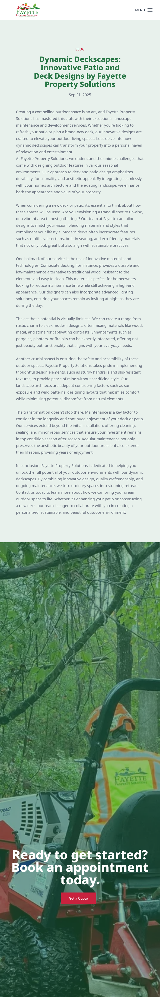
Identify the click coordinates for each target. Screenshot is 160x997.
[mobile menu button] (150, 10)
